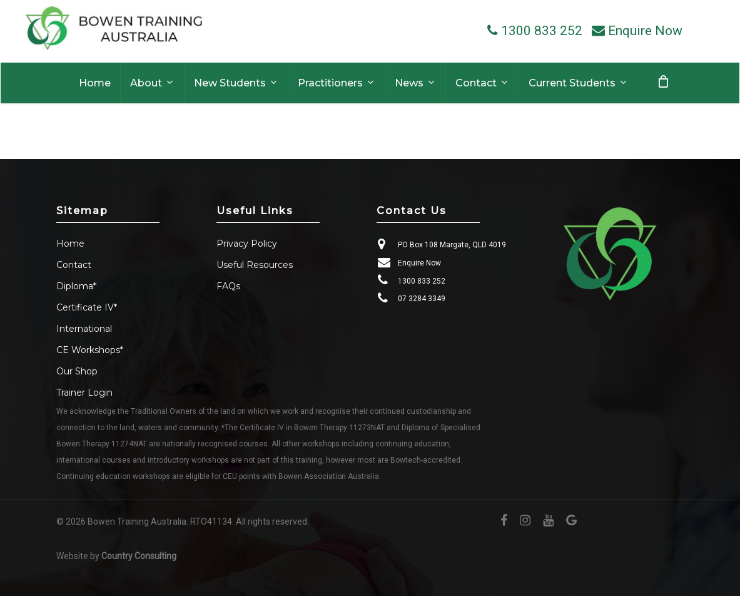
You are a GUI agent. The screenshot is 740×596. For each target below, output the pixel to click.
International (84, 328)
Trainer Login (84, 392)
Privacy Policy (246, 243)
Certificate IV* (86, 307)
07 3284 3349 (421, 298)
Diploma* (76, 286)
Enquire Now (419, 263)
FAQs (228, 286)
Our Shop (77, 371)
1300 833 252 (421, 281)
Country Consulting (138, 556)
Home (70, 243)
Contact (73, 264)
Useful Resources (254, 264)
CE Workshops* (89, 350)
